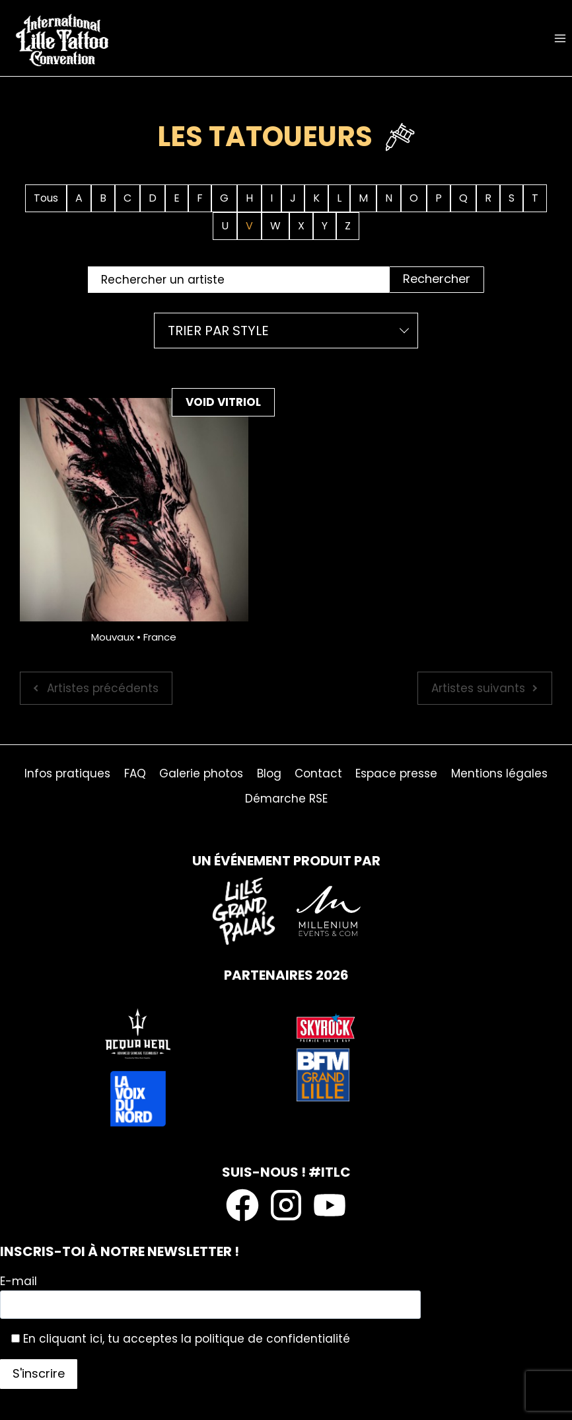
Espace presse (396, 773)
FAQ (135, 773)
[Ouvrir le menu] (560, 38)
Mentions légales (499, 773)
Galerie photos (201, 773)
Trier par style (218, 330)
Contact (318, 773)
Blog (269, 773)
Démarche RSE (286, 799)
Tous (46, 198)
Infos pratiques (67, 773)
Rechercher (436, 278)
